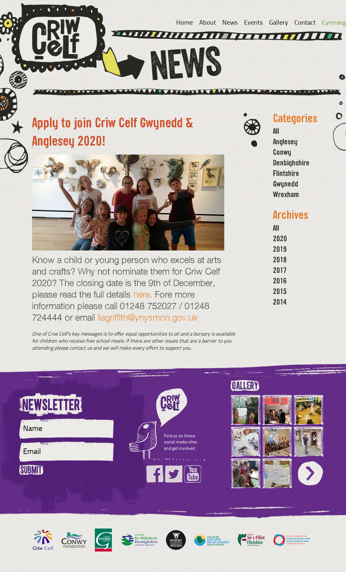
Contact (305, 22)
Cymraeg (334, 22)
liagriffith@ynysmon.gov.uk (147, 317)
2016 (280, 280)
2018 (280, 259)
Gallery (278, 22)
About (207, 22)
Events (253, 22)
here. (142, 294)
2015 (280, 291)
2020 (280, 238)
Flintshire (286, 173)
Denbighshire (291, 162)
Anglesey (285, 141)
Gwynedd (285, 183)
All (276, 131)
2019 (280, 249)
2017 (280, 270)
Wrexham (286, 194)
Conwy (282, 152)
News (230, 22)
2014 (280, 301)
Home (184, 22)
